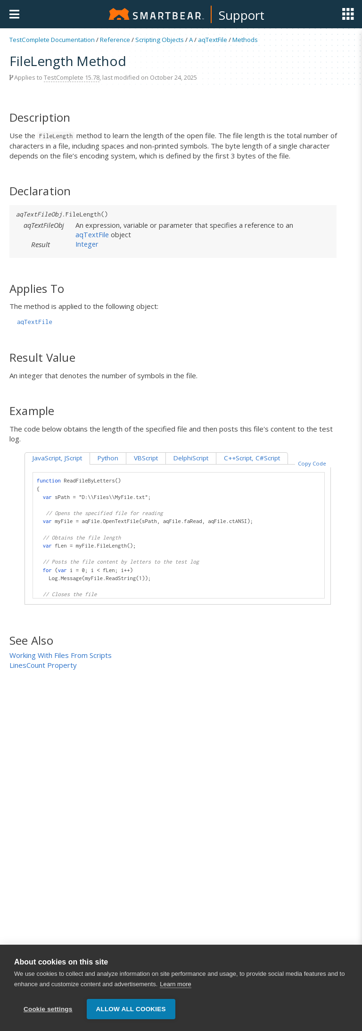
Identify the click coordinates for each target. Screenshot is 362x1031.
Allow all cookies (131, 1009)
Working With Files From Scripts (60, 655)
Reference (115, 39)
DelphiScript (190, 458)
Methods (245, 39)
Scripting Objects (159, 39)
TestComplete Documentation (52, 39)
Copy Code (312, 463)
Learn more (175, 984)
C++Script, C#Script (252, 458)
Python (108, 458)
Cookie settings (48, 1009)
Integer (87, 244)
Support (241, 15)
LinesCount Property (43, 665)
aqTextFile (212, 39)
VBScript (146, 458)
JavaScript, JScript (57, 458)
